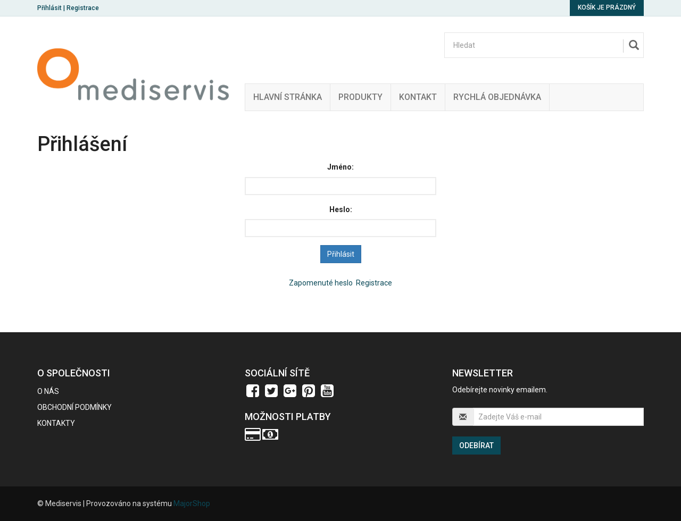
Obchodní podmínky (74, 407)
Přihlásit (49, 8)
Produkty (360, 97)
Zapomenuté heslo (321, 283)
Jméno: (340, 167)
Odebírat (476, 445)
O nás (48, 391)
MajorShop (191, 503)
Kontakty (56, 423)
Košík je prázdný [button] (607, 7)
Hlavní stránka (287, 97)
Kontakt (418, 97)
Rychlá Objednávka (497, 97)
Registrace (83, 8)
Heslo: (340, 209)
